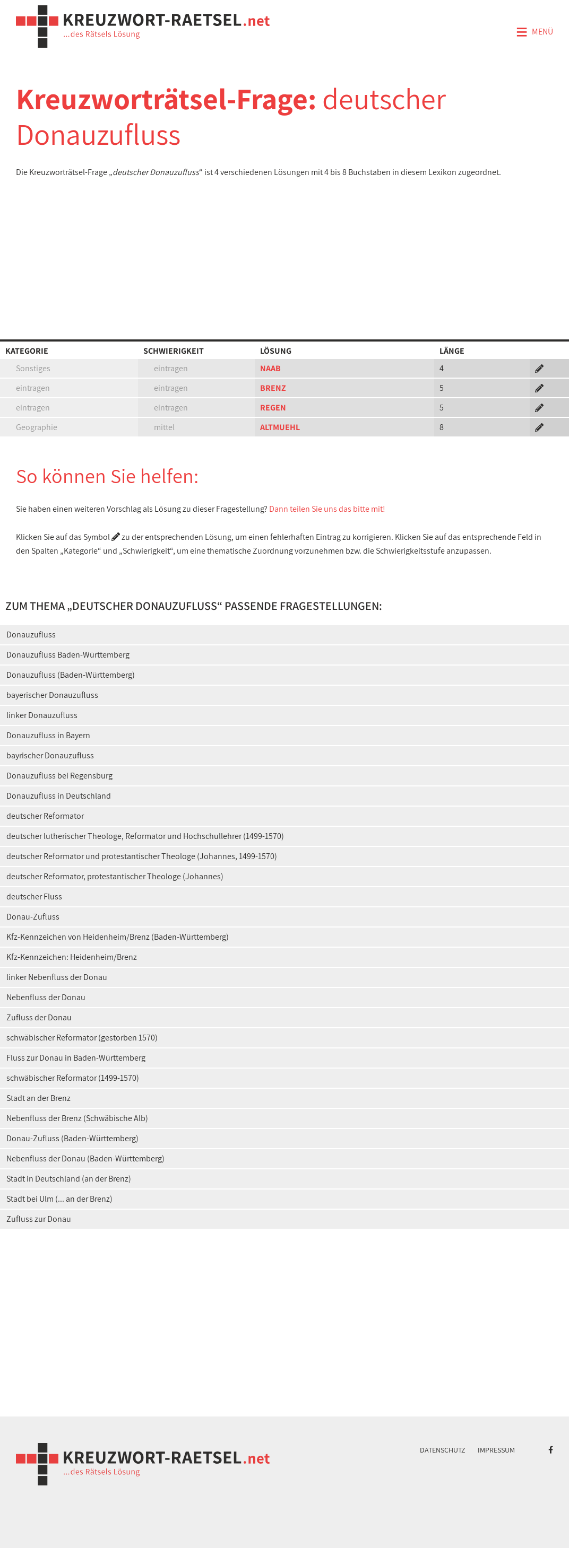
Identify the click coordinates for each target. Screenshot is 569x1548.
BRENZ (273, 387)
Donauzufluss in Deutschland (58, 795)
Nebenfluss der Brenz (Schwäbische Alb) (77, 1118)
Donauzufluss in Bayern (48, 735)
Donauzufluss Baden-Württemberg (68, 654)
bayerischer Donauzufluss (52, 695)
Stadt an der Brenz (38, 1098)
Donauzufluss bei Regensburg (59, 775)
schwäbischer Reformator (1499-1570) (72, 1077)
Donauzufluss (31, 634)
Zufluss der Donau (39, 1017)
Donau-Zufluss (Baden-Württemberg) (72, 1138)
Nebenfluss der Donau (45, 997)
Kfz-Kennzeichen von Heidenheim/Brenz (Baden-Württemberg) (117, 936)
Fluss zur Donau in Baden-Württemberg (75, 1057)
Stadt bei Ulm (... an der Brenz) (59, 1198)
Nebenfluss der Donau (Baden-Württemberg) (85, 1158)
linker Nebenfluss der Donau (56, 977)
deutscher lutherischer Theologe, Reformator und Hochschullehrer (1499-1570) (145, 836)
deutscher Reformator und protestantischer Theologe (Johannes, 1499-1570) (141, 856)
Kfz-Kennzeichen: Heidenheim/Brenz (71, 957)
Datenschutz (442, 1450)
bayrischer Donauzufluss (50, 755)
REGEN (273, 407)
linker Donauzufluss (41, 715)
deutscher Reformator (45, 815)
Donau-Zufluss (32, 916)
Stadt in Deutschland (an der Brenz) (68, 1178)
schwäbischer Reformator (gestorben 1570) (82, 1037)
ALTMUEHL (280, 427)
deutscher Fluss (34, 896)
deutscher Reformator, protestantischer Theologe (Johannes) (114, 876)
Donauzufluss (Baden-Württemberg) (70, 674)
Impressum (496, 1450)
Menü (534, 32)
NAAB (270, 368)
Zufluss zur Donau (38, 1219)
